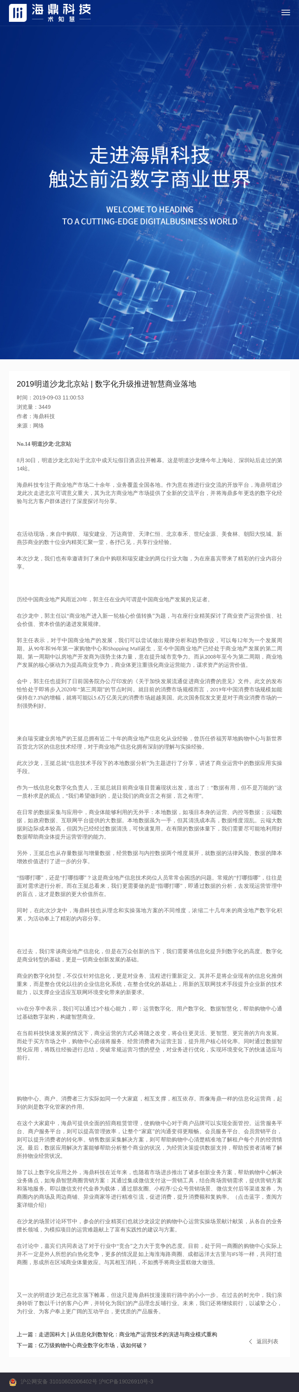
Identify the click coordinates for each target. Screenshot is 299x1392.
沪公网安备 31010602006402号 (59, 1381)
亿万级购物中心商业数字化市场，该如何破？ (82, 1345)
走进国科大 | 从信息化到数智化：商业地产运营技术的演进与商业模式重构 (117, 1334)
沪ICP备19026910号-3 (126, 1381)
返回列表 (263, 1341)
